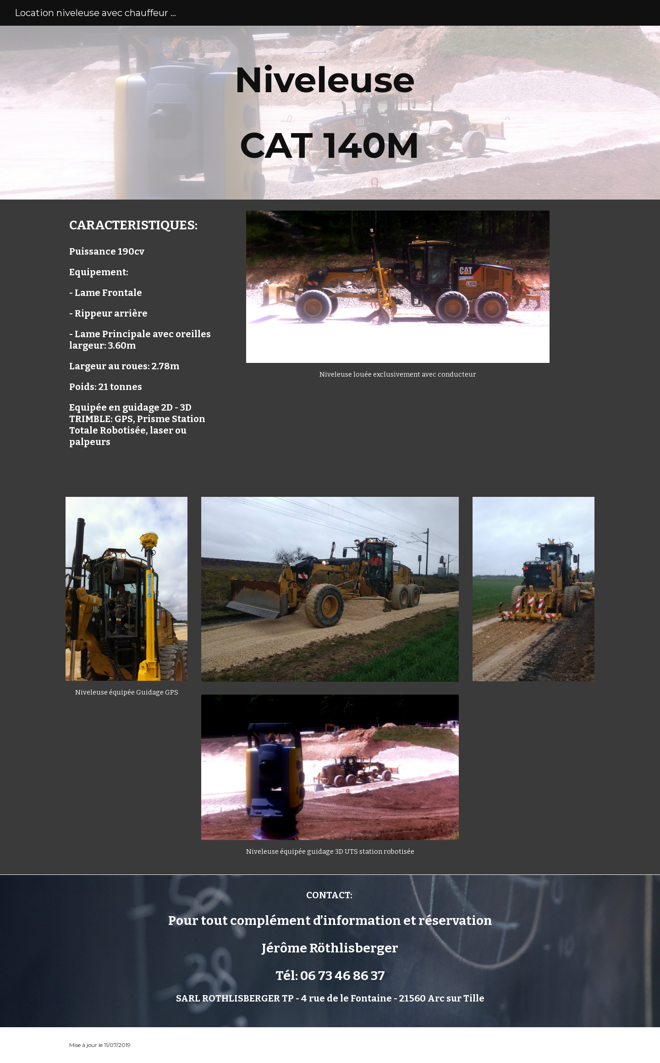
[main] (330, 112)
